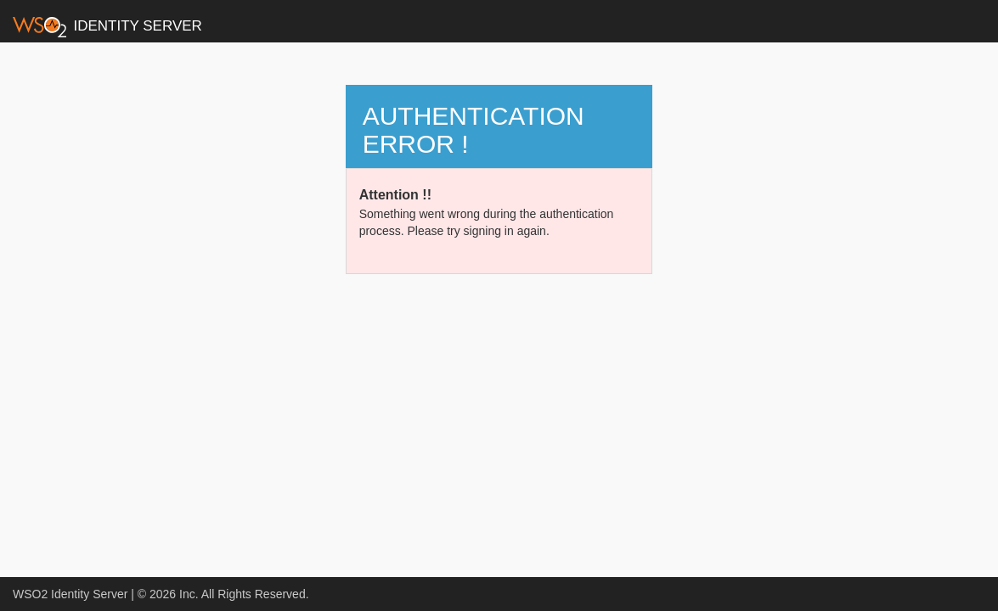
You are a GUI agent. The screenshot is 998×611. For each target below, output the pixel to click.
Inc (187, 594)
